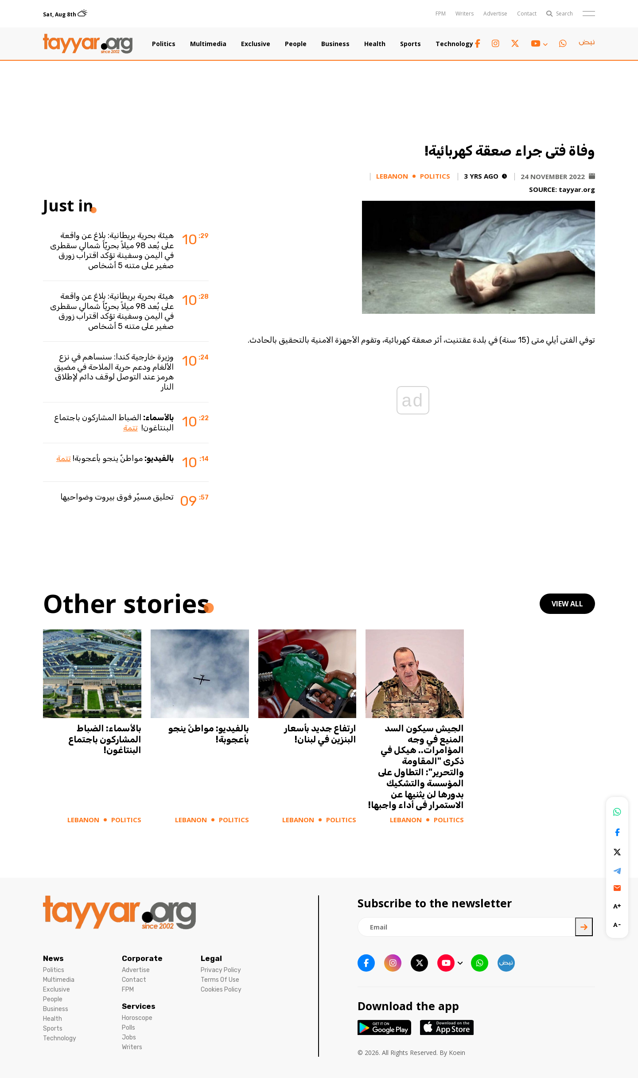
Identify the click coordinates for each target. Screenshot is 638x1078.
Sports (410, 44)
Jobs (129, 1037)
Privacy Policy (221, 970)
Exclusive (255, 44)
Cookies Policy (221, 989)
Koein (457, 1052)
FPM (441, 13)
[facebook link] (477, 44)
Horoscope (137, 1018)
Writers (464, 13)
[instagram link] (495, 44)
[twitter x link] (515, 44)
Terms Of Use (220, 980)
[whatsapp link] (563, 44)
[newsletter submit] (584, 927)
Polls (128, 1027)
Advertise (495, 13)
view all (567, 604)
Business (335, 44)
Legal (211, 958)
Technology (454, 44)
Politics (163, 44)
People (296, 44)
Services (139, 1006)
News (53, 958)
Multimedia (208, 44)
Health (374, 44)
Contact (527, 13)
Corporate (142, 958)
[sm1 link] (586, 44)
